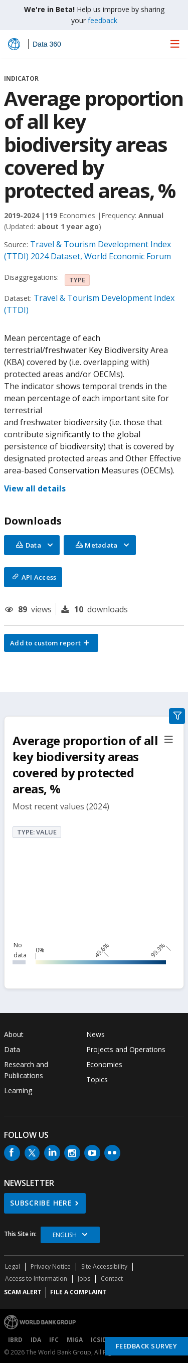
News (95, 1034)
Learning (18, 1090)
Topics (97, 1079)
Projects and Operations (125, 1049)
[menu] (175, 44)
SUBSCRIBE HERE (41, 1203)
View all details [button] (35, 488)
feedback (102, 20)
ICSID (99, 1339)
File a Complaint (78, 1292)
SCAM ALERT (23, 1292)
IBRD (15, 1339)
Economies (104, 1064)
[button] (51, 643)
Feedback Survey (146, 1345)
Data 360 (47, 44)
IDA (36, 1339)
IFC (54, 1339)
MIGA (75, 1339)
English (65, 1235)
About (14, 1034)
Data (12, 1049)
